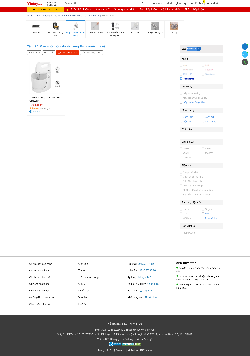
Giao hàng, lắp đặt (39, 290)
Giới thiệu (83, 263)
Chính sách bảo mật (40, 277)
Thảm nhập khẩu (194, 9)
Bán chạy (34, 52)
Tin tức (157, 3)
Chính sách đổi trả (39, 270)
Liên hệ (82, 304)
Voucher (83, 297)
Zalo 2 (244, 54)
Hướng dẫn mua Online (41, 297)
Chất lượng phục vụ (40, 304)
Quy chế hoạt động (39, 284)
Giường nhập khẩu (124, 9)
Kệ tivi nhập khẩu (170, 9)
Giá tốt (48, 52)
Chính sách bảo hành (40, 263)
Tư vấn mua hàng (88, 277)
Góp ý (81, 284)
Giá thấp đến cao (67, 52)
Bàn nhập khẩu (148, 9)
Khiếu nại (83, 290)
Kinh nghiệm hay (176, 3)
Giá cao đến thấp (91, 52)
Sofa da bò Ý (102, 9)
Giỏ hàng (198, 3)
